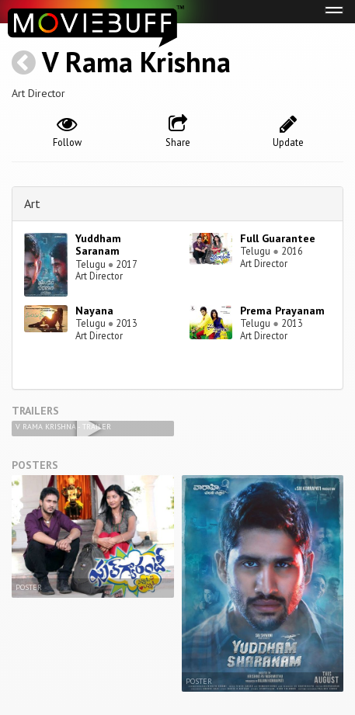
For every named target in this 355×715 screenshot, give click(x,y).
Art (32, 203)
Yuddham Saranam (98, 245)
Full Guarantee (277, 238)
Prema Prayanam (282, 311)
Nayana (94, 311)
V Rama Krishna (136, 61)
